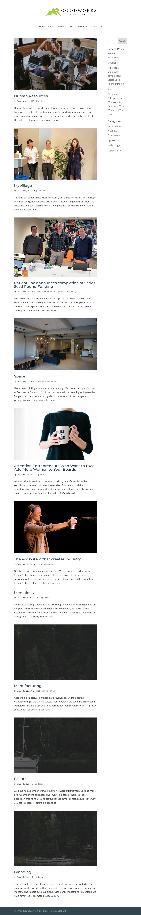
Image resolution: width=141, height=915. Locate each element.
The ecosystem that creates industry (47, 559)
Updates (40, 101)
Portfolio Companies (46, 291)
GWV (19, 101)
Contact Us (96, 26)
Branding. (23, 872)
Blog (72, 26)
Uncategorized (42, 597)
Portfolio (62, 26)
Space (19, 376)
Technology (71, 291)
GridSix (62, 910)
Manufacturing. (28, 686)
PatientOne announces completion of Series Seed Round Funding (54, 285)
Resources (83, 26)
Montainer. (24, 592)
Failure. (21, 779)
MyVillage (23, 185)
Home (42, 26)
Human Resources (31, 96)
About (51, 26)
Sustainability (51, 381)
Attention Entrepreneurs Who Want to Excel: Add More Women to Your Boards (55, 468)
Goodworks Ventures (35, 910)
